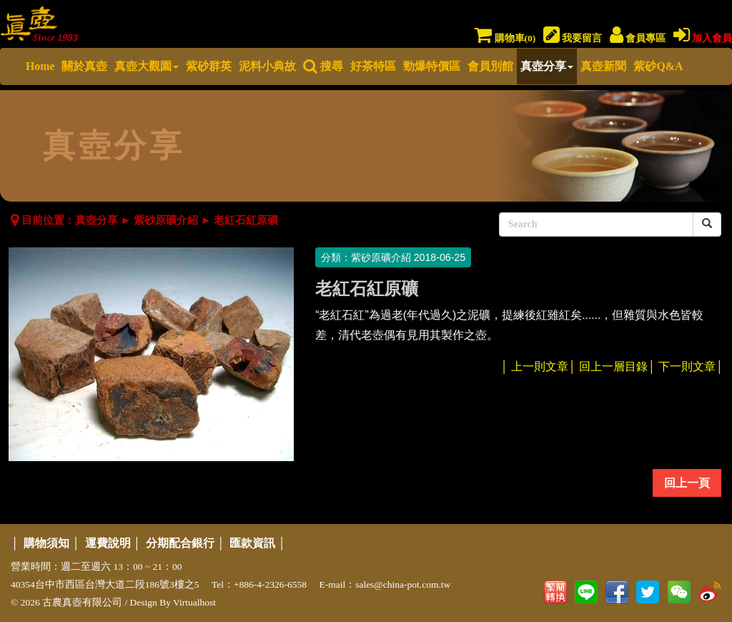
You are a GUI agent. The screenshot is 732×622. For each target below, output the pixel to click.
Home (40, 66)
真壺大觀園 (146, 66)
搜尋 (323, 66)
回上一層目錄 (613, 366)
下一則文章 (687, 366)
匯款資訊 (252, 543)
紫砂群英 (209, 66)
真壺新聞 (603, 66)
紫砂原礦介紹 (166, 220)
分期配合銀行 (180, 543)
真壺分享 (546, 66)
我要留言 (572, 38)
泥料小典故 (267, 66)
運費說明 (108, 543)
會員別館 (490, 66)
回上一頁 (687, 483)
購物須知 (46, 543)
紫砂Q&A (658, 66)
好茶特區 (373, 66)
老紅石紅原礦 (246, 220)
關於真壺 (84, 66)
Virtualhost (194, 602)
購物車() (504, 38)
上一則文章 (539, 366)
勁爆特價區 (431, 66)
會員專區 (638, 38)
